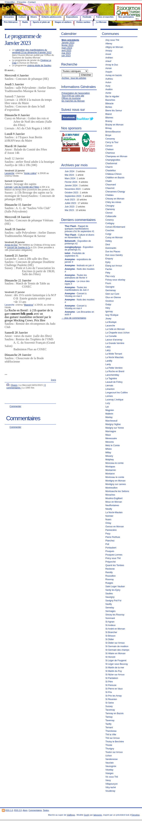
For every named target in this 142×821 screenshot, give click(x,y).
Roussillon (110, 576)
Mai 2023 (69, 210)
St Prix (108, 692)
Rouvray (109, 579)
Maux (108, 435)
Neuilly (108, 509)
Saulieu (109, 593)
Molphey (109, 459)
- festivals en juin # (79, 265)
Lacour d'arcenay (113, 339)
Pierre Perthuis (112, 537)
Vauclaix (109, 762)
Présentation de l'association (76, 93)
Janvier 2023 (68, 42)
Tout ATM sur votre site (73, 95)
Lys (107, 406)
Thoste (108, 745)
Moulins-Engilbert (114, 498)
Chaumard (110, 184)
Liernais (8, 187)
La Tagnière (111, 378)
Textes (46, 810)
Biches (108, 107)
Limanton (109, 389)
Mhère (108, 449)
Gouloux (109, 301)
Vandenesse (111, 759)
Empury (109, 258)
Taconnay (110, 710)
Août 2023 (70, 199)
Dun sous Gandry (114, 255)
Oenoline (135, 815)
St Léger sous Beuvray (116, 664)
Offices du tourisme (71, 98)
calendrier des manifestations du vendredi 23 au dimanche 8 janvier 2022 (31, 51)
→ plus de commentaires (74, 318)
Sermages (110, 611)
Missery (109, 456)
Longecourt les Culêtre (116, 392)
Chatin (108, 181)
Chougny (109, 205)
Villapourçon (111, 784)
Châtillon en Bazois (114, 177)
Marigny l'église (113, 424)
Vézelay (109, 769)
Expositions (72, 17)
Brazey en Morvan (114, 124)
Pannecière (111, 530)
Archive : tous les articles (74, 78)
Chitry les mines (113, 202)
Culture (22, 17)
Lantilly (108, 361)
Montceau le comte (114, 477)
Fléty (107, 272)
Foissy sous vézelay (115, 279)
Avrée (108, 93)
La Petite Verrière (114, 368)
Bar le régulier (112, 96)
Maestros (28, 305)
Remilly (109, 572)
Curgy (108, 234)
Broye (108, 135)
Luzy (107, 403)
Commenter (15, 406)
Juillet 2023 (70, 203)
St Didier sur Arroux (115, 643)
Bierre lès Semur (113, 110)
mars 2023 (67, 48)
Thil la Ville (110, 734)
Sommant (110, 618)
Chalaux (109, 149)
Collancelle (110, 216)
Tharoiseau (110, 731)
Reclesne (110, 569)
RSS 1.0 (9, 810)
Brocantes (9, 17)
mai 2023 (66, 53)
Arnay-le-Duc (11, 245)
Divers (34, 17)
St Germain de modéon (116, 646)
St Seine (109, 703)
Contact (32, 2)
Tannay (109, 717)
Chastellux (110, 170)
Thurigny (109, 748)
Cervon (109, 146)
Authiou (109, 79)
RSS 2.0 (18, 810)
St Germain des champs (117, 650)
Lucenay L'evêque (114, 399)
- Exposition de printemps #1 (79, 248)
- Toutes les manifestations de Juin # (77, 288)
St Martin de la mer (114, 667)
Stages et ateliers (63, 22)
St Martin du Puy (113, 671)
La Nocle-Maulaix (114, 512)
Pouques (109, 551)
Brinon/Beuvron (113, 131)
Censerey (110, 138)
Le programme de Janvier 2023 (23, 39)
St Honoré (110, 657)
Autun (108, 82)
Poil (107, 544)
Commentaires (35, 810)
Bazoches (110, 100)
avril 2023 (66, 50)
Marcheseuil (111, 420)
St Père (109, 681)
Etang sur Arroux (113, 265)
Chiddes (109, 195)
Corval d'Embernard (115, 227)
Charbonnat (111, 163)
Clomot (108, 213)
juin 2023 (66, 55)
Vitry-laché (110, 787)
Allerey (108, 43)
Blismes (109, 117)
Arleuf (108, 61)
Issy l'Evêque (111, 315)
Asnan (108, 68)
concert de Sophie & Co (19, 247)
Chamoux (110, 153)
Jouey (108, 318)
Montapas (110, 466)
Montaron (110, 473)
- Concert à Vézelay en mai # (75, 294)
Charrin (109, 167)
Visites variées (83, 22)
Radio (25, 22)
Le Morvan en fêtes (30, 8)
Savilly (108, 604)
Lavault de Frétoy (114, 382)
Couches (109, 230)
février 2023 (67, 45)
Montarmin (110, 470)
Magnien (109, 410)
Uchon (108, 755)
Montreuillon (111, 487)
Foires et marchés (105, 17)
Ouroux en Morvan (114, 526)
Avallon (109, 89)
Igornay (109, 311)
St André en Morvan (115, 628)
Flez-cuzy (110, 276)
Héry (107, 308)
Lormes (109, 396)
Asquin (108, 72)
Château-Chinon (113, 174)
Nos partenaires (126, 17)
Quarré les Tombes (114, 565)
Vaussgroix (110, 766)
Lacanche (9, 173)
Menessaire (111, 438)
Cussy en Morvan (114, 237)
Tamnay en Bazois (114, 713)
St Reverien (111, 699)
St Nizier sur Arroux (114, 674)
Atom (25, 810)
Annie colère (30, 173)
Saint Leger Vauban (115, 586)
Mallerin (109, 413)
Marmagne (110, 431)
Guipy (108, 304)
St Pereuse (110, 685)
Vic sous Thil (111, 777)
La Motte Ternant (113, 354)
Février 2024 (71, 182)
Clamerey (110, 209)
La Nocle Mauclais (114, 357)
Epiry (107, 262)
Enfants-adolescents (52, 17)
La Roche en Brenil (114, 371)
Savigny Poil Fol (113, 600)
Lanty (108, 364)
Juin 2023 (69, 206)
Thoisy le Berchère (114, 741)
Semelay (109, 607)
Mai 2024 (69, 175)
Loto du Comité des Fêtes (26, 187)
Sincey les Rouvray (114, 614)
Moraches (110, 495)
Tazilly (108, 724)
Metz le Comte (112, 445)
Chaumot (109, 188)
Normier (109, 516)
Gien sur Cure (112, 294)
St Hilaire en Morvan (115, 653)
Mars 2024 (70, 178)
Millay (108, 452)
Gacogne (109, 287)
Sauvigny (109, 597)
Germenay (110, 290)
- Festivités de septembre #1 (75, 254)
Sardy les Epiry (112, 590)
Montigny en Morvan (115, 480)
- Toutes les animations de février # (76, 276)
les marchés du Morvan (73, 101)
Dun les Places (112, 251)
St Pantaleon (111, 678)
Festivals (87, 17)
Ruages (109, 583)
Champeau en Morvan (116, 156)
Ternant (109, 727)
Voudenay (110, 791)
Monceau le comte (114, 463)
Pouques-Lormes (113, 554)
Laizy (108, 346)
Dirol (107, 244)
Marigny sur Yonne (114, 428)
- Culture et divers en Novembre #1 (79, 236)
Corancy (109, 220)
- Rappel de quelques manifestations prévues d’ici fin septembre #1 (79, 229)
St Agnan (109, 621)
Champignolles (112, 160)
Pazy (107, 533)
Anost (108, 54)
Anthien (109, 57)
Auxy (107, 86)
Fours (108, 283)
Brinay (108, 128)
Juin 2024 (69, 171)
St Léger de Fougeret (115, 660)
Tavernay (109, 720)
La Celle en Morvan (115, 329)
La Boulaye (110, 322)
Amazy (108, 50)
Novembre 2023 (72, 189)
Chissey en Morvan (114, 198)
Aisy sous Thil (112, 40)
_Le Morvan (100, 22)
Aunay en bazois (113, 75)
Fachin (108, 269)
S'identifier (10, 2)
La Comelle (111, 336)
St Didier (109, 639)
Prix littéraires (10, 22)
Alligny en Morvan (114, 47)
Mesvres (109, 442)
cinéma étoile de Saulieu (39, 65)
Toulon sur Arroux (114, 752)
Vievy (108, 780)
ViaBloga (71, 815)
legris (53, 379)
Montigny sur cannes (115, 484)
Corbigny (109, 223)
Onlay (108, 523)
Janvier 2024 (71, 185)
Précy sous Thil (113, 558)
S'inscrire (21, 2)
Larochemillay (112, 375)
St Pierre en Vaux (114, 688)
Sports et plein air (41, 22)
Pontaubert (110, 547)
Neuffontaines (112, 505)
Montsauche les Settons (117, 491)
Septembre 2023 (73, 196)
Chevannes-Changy (115, 191)
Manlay (109, 417)
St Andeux (110, 625)
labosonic (97, 815)
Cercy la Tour (111, 142)
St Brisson (110, 636)
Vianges (109, 773)
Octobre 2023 (71, 192)
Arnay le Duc (111, 64)
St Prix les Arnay (113, 695)
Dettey (108, 241)
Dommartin (110, 248)
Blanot (108, 114)
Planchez (109, 540)
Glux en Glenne (113, 297)
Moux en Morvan (113, 502)
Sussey (109, 706)
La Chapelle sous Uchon (117, 332)
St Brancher (111, 632)
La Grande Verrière (114, 343)
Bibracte (109, 103)
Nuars (108, 519)
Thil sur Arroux (112, 738)
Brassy (108, 121)
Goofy (86, 815)
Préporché (110, 562)
